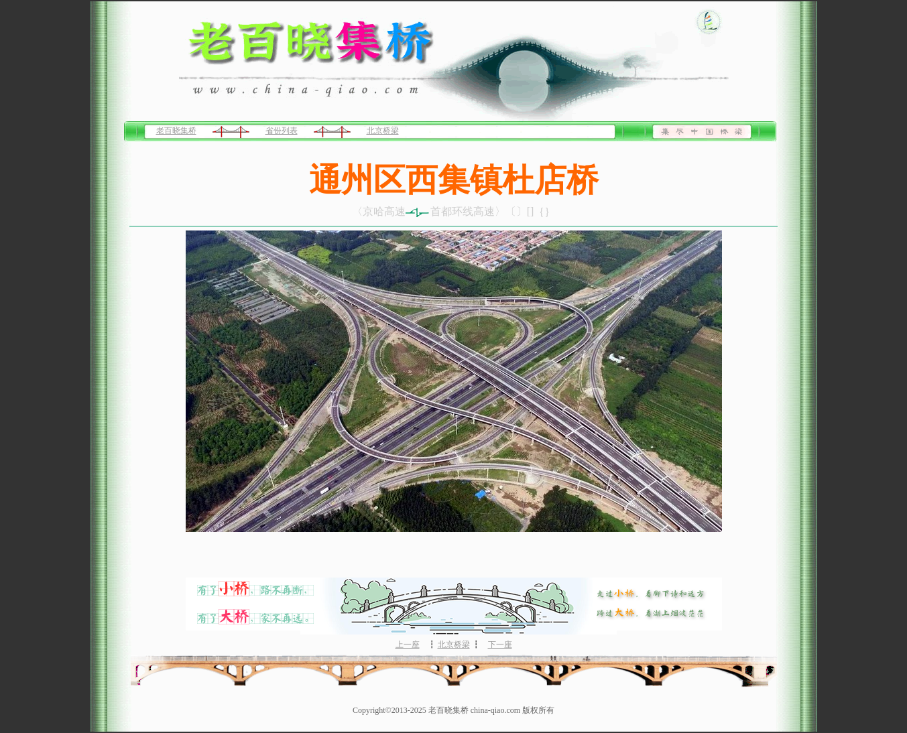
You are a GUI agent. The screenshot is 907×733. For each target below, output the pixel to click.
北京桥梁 (383, 130)
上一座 (408, 644)
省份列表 (281, 130)
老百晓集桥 (176, 130)
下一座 (500, 644)
